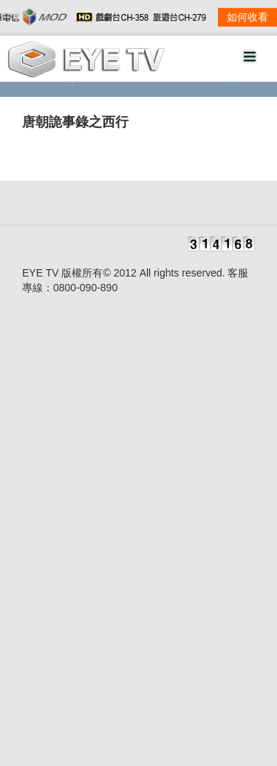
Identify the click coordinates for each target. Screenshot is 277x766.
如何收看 (247, 17)
